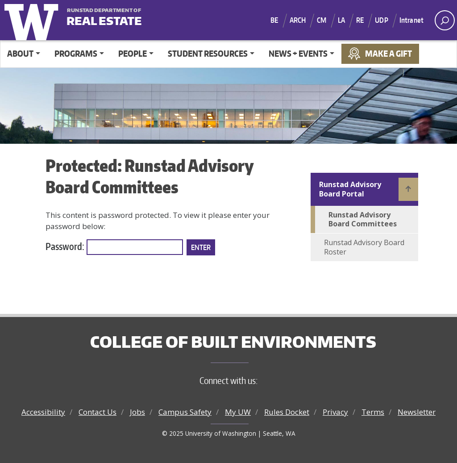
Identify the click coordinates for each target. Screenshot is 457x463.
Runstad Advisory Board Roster (364, 247)
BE (274, 20)
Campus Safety (185, 412)
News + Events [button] (298, 53)
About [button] (20, 53)
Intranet (411, 20)
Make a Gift (388, 53)
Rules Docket (286, 412)
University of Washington (33, 20)
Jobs (137, 412)
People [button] (132, 53)
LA (341, 20)
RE (360, 20)
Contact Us (97, 412)
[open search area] (445, 20)
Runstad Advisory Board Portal (350, 189)
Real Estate (104, 17)
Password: (114, 247)
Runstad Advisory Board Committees (362, 219)
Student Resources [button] (208, 53)
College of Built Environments (233, 341)
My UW (238, 412)
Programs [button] (75, 53)
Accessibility (43, 412)
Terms (372, 412)
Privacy (335, 412)
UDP (381, 20)
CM (321, 20)
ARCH (298, 20)
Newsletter (417, 412)
